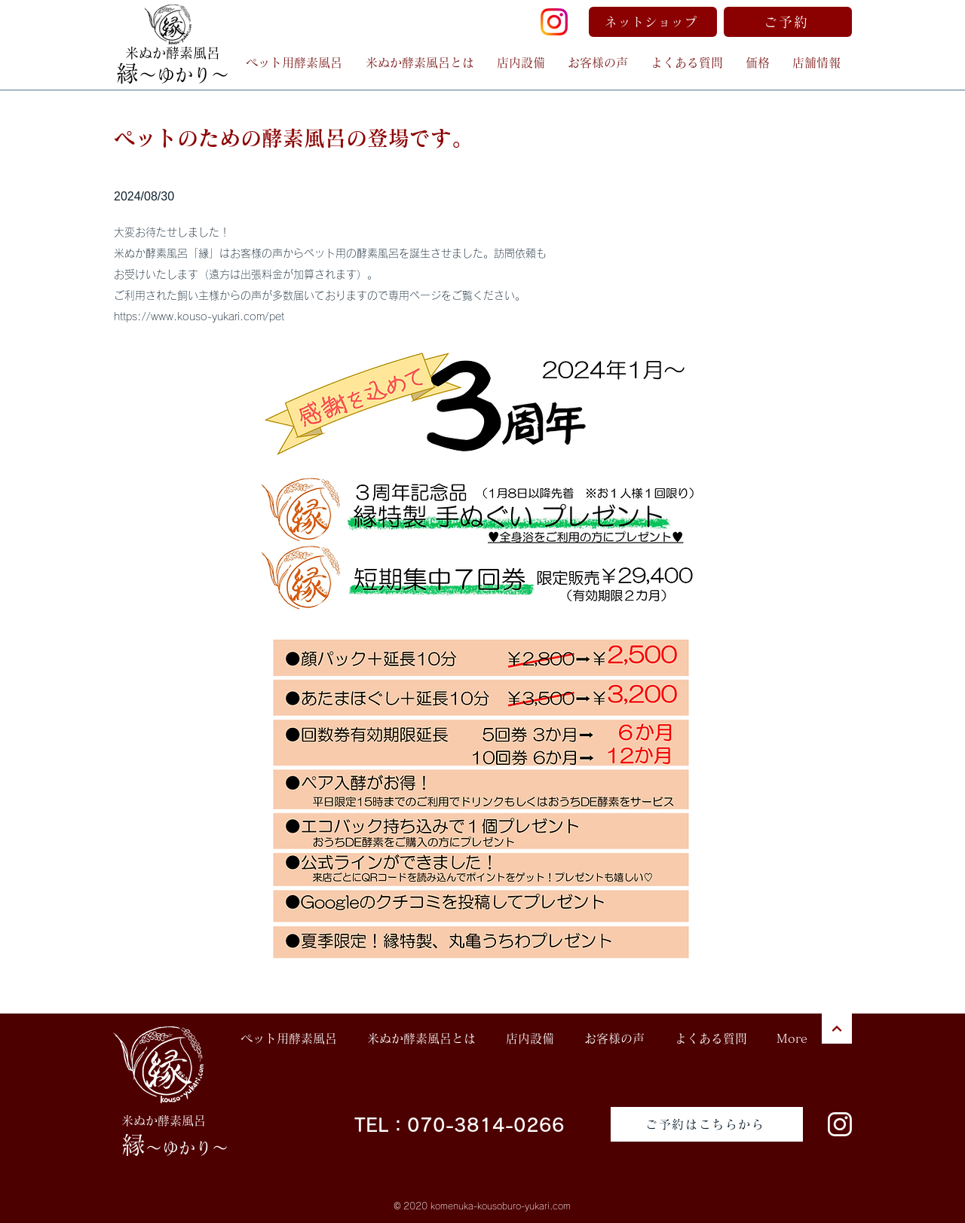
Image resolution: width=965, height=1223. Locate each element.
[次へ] (837, 1029)
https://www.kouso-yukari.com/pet (199, 316)
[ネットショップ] (653, 22)
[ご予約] (788, 22)
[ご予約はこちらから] (707, 1124)
